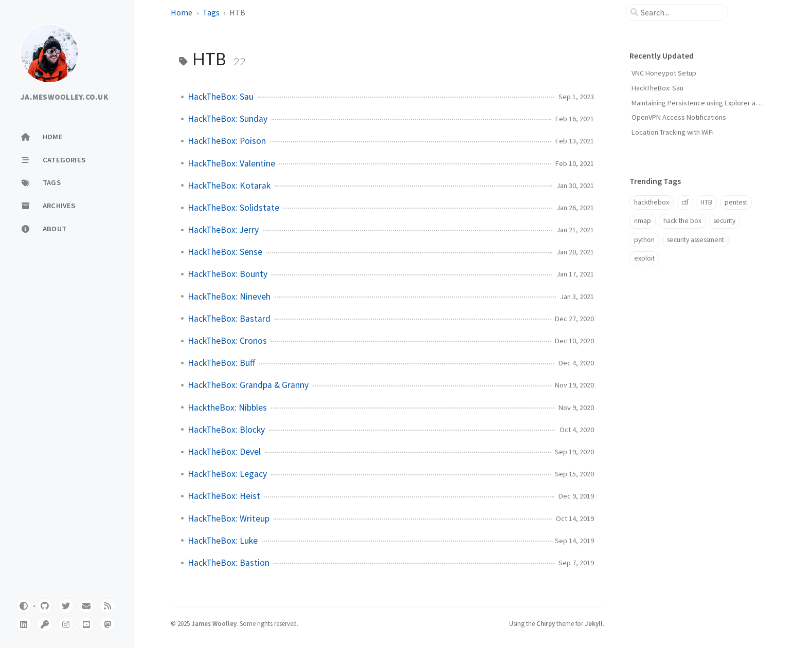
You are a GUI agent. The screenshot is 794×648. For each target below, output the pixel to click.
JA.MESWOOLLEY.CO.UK (65, 97)
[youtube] (86, 624)
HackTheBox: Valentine (231, 163)
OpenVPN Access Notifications (678, 117)
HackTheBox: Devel (224, 451)
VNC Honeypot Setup (663, 73)
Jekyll (594, 623)
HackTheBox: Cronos (227, 340)
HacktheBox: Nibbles (227, 407)
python (644, 239)
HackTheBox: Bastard (229, 318)
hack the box (682, 220)
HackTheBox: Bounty (227, 274)
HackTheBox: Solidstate (233, 207)
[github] (45, 606)
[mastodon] (107, 624)
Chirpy (545, 623)
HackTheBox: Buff (221, 362)
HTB (706, 202)
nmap (642, 220)
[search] (681, 12)
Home (181, 12)
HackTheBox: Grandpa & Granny (248, 385)
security (724, 220)
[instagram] (66, 624)
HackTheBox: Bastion (228, 562)
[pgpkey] (45, 624)
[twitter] (66, 606)
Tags (211, 12)
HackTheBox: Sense (225, 251)
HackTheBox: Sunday (227, 118)
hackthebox (651, 202)
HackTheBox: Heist (224, 496)
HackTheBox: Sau (221, 96)
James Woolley (214, 623)
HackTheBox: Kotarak (229, 185)
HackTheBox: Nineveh (229, 296)
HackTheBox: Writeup (228, 518)
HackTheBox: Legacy (227, 473)
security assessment (695, 239)
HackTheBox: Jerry (223, 229)
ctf (685, 202)
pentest (736, 202)
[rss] (107, 606)
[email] (86, 606)
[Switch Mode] (23, 606)
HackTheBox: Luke (223, 540)
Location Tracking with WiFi (672, 132)
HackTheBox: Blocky (226, 429)
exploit (644, 258)
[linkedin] (23, 624)
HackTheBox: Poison (227, 140)
